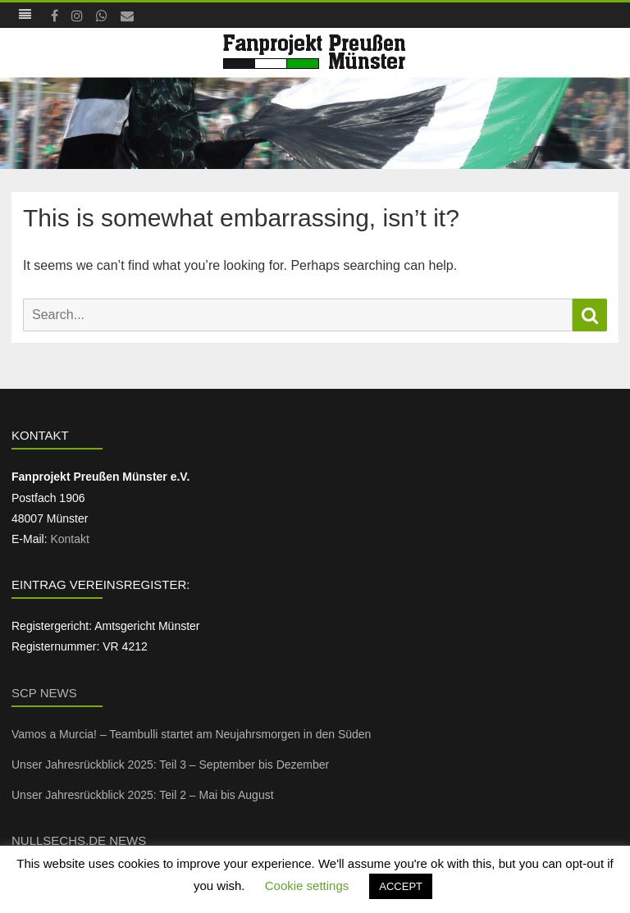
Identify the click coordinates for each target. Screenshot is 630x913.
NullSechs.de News (78, 840)
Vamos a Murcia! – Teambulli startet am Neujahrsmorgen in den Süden (191, 734)
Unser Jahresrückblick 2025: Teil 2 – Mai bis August (142, 794)
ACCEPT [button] (400, 886)
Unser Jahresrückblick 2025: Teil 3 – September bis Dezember (170, 764)
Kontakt (69, 539)
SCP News (44, 693)
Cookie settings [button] (307, 885)
